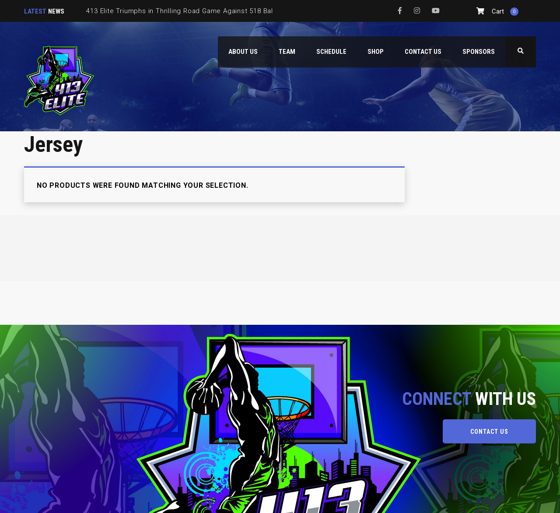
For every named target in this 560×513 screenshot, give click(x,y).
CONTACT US (489, 431)
